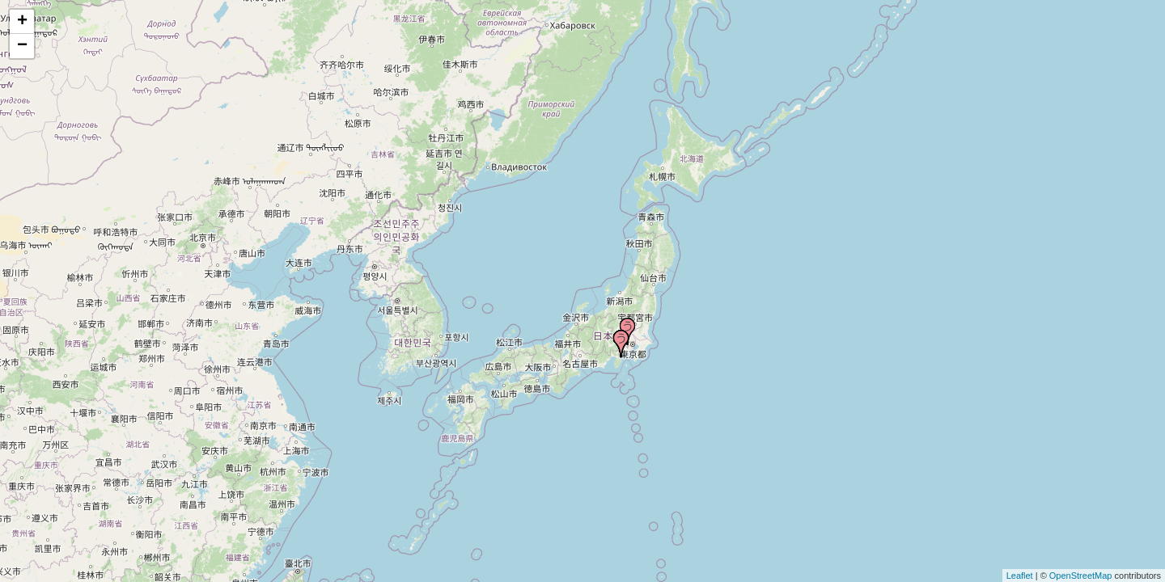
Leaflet (1019, 575)
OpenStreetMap (1080, 575)
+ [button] (22, 22)
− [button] (22, 46)
